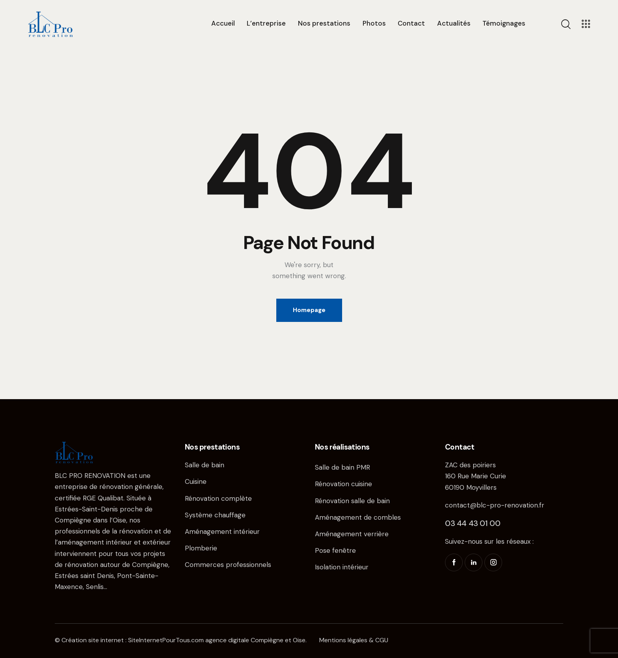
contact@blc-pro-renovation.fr (494, 505)
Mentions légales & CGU (353, 640)
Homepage (309, 310)
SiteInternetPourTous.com (166, 640)
